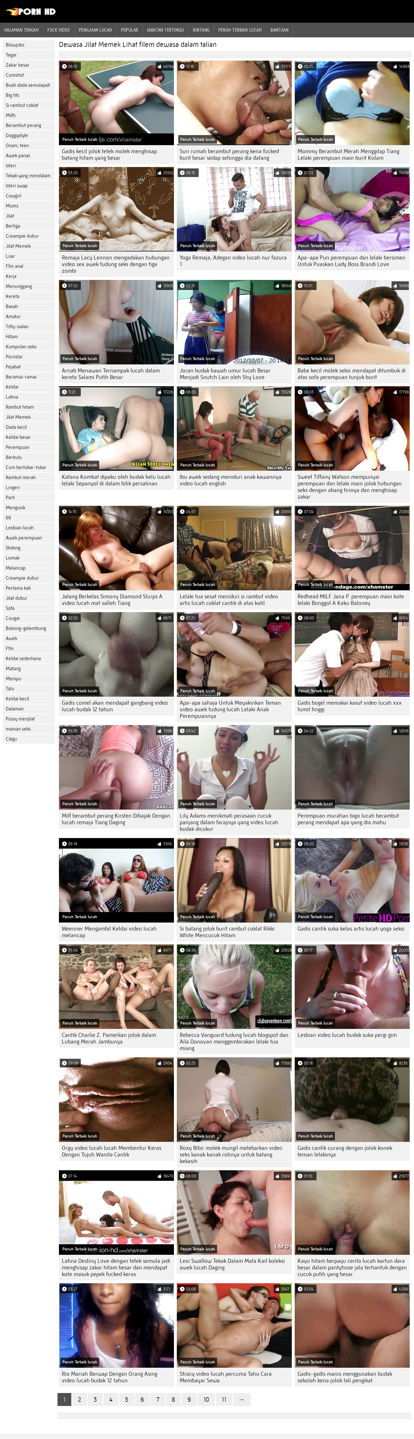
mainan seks (18, 729)
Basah (12, 306)
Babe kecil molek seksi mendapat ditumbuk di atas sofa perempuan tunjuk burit (352, 374)
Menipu (13, 678)
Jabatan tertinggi (165, 30)
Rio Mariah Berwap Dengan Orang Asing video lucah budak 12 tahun (109, 1377)
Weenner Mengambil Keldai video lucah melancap (109, 932)
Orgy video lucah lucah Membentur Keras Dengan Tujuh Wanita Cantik (111, 1151)
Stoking (13, 548)
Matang (13, 668)
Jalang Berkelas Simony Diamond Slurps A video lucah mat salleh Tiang (112, 599)
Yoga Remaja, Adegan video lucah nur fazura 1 (233, 261)
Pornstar (14, 357)
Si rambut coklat (22, 105)
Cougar (13, 618)
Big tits (12, 95)
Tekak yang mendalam (28, 175)
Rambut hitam (20, 407)
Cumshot (15, 75)
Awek (11, 638)
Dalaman (15, 709)
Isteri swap (17, 186)
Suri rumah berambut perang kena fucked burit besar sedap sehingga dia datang (229, 154)
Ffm (10, 648)
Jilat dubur (16, 598)
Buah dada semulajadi (28, 85)
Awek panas (18, 155)
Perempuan (17, 447)
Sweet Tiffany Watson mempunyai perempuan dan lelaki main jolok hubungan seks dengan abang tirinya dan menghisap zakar (350, 487)
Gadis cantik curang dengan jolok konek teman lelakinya (345, 1151)
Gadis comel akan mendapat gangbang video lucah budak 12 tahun (115, 706)
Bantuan (279, 30)
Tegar (11, 55)
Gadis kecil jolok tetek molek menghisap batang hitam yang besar (109, 154)
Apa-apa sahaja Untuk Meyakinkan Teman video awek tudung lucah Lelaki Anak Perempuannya (230, 709)
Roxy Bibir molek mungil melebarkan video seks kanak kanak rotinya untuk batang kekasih (231, 1155)
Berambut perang (23, 125)
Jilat (10, 216)
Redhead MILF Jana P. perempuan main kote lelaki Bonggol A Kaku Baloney (351, 599)
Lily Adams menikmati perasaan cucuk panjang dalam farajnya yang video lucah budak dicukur (229, 822)
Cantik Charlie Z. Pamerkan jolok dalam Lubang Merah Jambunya (109, 1038)
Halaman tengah (21, 30)
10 (206, 1399)
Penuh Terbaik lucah (240, 30)
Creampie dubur (22, 236)
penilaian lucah (95, 30)
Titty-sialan (17, 326)
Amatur (13, 316)
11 (224, 1399)
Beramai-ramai (21, 377)
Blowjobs (15, 45)
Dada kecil (16, 427)
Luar (10, 256)
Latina (12, 397)
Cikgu (11, 739)
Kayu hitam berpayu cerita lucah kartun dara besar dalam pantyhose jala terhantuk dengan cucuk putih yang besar (352, 1267)
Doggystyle (17, 135)
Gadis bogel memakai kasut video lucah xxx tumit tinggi (350, 706)
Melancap (16, 568)
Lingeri (13, 487)
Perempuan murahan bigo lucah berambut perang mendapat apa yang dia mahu (348, 819)
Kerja (11, 276)
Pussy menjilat (20, 719)
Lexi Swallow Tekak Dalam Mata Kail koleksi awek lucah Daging (232, 1264)
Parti (10, 497)
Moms (12, 206)
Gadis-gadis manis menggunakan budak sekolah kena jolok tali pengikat (345, 1377)
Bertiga (13, 226)
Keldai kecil (17, 699)
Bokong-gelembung (26, 628)
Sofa (10, 608)
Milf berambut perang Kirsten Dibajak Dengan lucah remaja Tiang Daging (116, 819)
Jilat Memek (18, 246)
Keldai (12, 387)
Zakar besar (17, 65)
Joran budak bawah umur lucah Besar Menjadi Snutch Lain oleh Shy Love (225, 374)
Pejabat (13, 367)
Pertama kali (18, 588)
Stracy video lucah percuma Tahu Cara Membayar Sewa (226, 1377)
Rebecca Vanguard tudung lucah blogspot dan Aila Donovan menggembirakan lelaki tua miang (234, 1042)
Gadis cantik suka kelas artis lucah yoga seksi (351, 928)
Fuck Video (58, 30)
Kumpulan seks (21, 346)
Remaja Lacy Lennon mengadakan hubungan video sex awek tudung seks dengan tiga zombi (116, 264)
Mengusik (15, 507)
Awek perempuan (24, 538)
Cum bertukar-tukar (26, 467)
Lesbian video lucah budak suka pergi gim (347, 1035)
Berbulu (14, 457)
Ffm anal (14, 266)
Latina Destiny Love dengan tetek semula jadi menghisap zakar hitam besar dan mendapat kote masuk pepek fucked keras (116, 1267)
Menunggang (19, 286)
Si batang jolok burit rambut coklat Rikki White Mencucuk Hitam (227, 932)
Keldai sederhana (23, 658)
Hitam (12, 336)
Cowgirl (13, 196)
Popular (129, 30)
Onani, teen (17, 145)
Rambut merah (21, 477)
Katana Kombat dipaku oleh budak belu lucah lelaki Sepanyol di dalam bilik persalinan (116, 480)
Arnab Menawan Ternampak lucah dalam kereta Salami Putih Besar (111, 374)
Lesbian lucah (20, 528)
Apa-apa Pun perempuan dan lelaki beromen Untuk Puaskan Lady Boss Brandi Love (351, 261)
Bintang (201, 30)
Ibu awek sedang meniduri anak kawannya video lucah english (230, 480)
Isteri (11, 165)
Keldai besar (18, 437)
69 (8, 517)
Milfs (11, 115)
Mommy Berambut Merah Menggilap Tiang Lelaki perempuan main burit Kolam (348, 154)
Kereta (12, 296)
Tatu (10, 688)
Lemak (13, 558)
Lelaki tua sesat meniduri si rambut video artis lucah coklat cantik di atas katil (229, 599)
